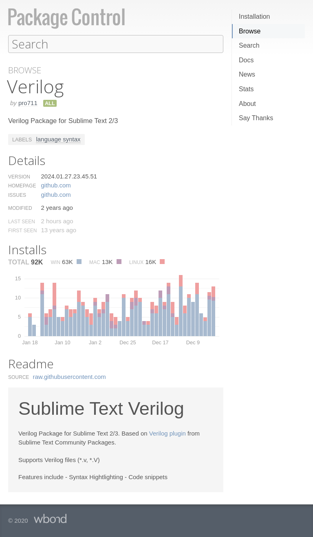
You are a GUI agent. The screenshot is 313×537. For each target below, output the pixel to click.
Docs (246, 60)
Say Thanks (256, 117)
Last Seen (21, 221)
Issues (17, 195)
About (247, 103)
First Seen (22, 230)
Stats (246, 89)
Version (19, 176)
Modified (20, 208)
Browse (249, 31)
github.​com (56, 184)
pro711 (27, 102)
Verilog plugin (167, 432)
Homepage (22, 185)
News (247, 74)
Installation (254, 16)
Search (249, 45)
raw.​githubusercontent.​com (69, 376)
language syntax (58, 138)
